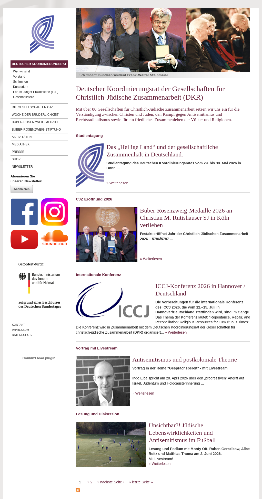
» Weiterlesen (117, 183)
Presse (18, 152)
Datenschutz (22, 334)
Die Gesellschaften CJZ (32, 107)
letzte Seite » (142, 482)
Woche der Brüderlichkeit (35, 114)
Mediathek (20, 144)
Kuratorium (20, 87)
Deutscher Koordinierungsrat (39, 64)
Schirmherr (20, 81)
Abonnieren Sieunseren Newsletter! (26, 178)
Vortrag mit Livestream (96, 348)
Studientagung (89, 135)
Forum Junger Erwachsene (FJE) (35, 92)
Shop (16, 159)
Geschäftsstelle (23, 97)
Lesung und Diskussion (97, 414)
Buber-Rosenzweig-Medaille (36, 122)
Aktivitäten (22, 137)
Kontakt (18, 324)
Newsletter (22, 166)
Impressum (20, 329)
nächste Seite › (112, 482)
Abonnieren (21, 188)
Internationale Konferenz (98, 274)
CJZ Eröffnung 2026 (94, 199)
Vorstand (19, 76)
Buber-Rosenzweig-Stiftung (36, 129)
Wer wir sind (21, 71)
